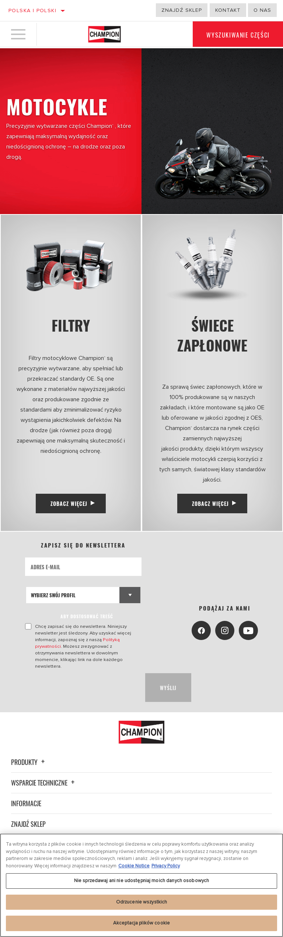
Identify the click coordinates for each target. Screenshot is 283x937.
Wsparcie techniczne (44, 777)
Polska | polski (32, 10)
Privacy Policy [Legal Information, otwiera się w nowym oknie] (165, 866)
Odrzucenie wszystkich (141, 902)
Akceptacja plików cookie (141, 923)
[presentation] (81, 682)
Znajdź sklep (181, 10)
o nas (262, 10)
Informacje (26, 798)
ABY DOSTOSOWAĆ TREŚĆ (87, 617)
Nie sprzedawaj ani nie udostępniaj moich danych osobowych (141, 881)
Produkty (29, 756)
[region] (141, 885)
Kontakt (228, 10)
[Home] (104, 34)
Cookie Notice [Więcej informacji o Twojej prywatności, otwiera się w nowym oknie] (134, 866)
